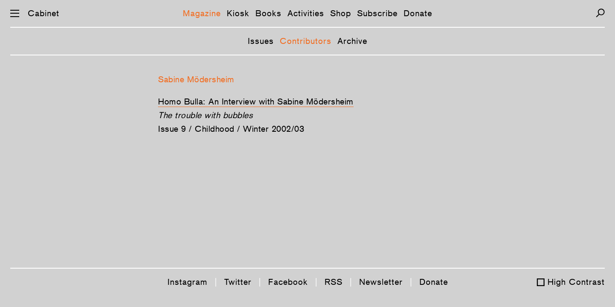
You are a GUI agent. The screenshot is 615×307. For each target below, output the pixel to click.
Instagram (187, 282)
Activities (305, 13)
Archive (352, 41)
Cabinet (43, 13)
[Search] (600, 13)
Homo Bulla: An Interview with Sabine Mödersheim (256, 101)
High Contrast (576, 282)
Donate (418, 13)
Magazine (202, 13)
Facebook (288, 282)
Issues (261, 41)
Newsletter (381, 282)
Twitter (238, 282)
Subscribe (377, 13)
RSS (334, 282)
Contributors (305, 41)
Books (268, 13)
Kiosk (238, 13)
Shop (340, 13)
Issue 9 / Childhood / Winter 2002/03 (231, 129)
